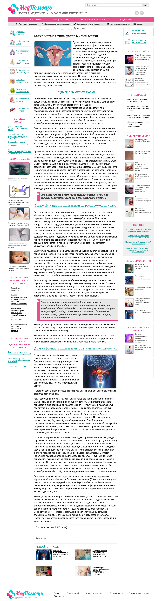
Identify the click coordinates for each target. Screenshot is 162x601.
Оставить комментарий (65, 538)
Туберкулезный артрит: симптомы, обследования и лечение (19, 360)
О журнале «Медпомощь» (139, 593)
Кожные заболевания (19, 80)
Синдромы (125, 19)
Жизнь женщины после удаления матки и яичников (143, 347)
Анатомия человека (26, 24)
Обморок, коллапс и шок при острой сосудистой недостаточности (139, 124)
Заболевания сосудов (19, 109)
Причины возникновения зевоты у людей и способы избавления (138, 108)
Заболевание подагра (17, 366)
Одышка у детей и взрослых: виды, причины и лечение (138, 116)
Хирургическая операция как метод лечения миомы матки (100, 553)
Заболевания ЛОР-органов (19, 61)
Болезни (35, 19)
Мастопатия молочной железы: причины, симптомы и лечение (101, 570)
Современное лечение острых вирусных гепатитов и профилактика (138, 250)
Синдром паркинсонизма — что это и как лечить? (138, 100)
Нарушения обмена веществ (88, 24)
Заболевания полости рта (19, 70)
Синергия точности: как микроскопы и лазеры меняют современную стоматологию (142, 70)
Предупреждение (116, 593)
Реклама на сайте (73, 593)
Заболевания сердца (19, 99)
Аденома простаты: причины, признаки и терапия (19, 327)
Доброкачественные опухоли (72, 29)
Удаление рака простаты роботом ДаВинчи (141, 266)
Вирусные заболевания (19, 90)
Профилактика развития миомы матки (143, 311)
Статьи (138, 24)
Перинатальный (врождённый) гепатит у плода (18, 128)
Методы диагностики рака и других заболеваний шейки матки (142, 302)
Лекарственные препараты (55, 24)
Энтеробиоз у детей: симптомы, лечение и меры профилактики (17, 136)
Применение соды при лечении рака (143, 288)
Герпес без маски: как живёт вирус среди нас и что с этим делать (143, 57)
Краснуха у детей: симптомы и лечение (142, 141)
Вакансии (57, 593)
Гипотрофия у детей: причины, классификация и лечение (19, 144)
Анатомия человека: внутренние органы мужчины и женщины (143, 199)
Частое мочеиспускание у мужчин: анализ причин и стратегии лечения (19, 299)
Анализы (79, 28)
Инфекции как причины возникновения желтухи (138, 237)
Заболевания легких (19, 51)
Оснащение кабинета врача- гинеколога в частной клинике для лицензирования (18, 313)
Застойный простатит (15, 289)
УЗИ (89, 240)
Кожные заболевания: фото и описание (143, 152)
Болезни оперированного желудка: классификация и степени (141, 338)
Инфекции (61, 19)
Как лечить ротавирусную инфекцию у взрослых (143, 210)
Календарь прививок (117, 24)
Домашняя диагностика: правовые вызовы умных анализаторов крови (142, 82)
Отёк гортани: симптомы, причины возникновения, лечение (17, 246)
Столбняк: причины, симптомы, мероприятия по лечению (138, 230)
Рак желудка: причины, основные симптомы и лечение (142, 278)
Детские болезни (17, 32)
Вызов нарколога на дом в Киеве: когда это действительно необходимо (18, 180)
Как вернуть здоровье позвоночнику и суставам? (19, 353)
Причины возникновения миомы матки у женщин (60, 553)
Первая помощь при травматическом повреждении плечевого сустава (19, 202)
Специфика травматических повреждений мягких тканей (18, 224)
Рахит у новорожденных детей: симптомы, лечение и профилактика (19, 151)
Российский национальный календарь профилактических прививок (142, 166)
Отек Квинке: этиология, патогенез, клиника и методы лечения (18, 268)
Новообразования (50, 29)
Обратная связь (60, 596)
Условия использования (95, 593)
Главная (37, 29)
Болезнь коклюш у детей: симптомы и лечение (142, 176)
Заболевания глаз (19, 42)
